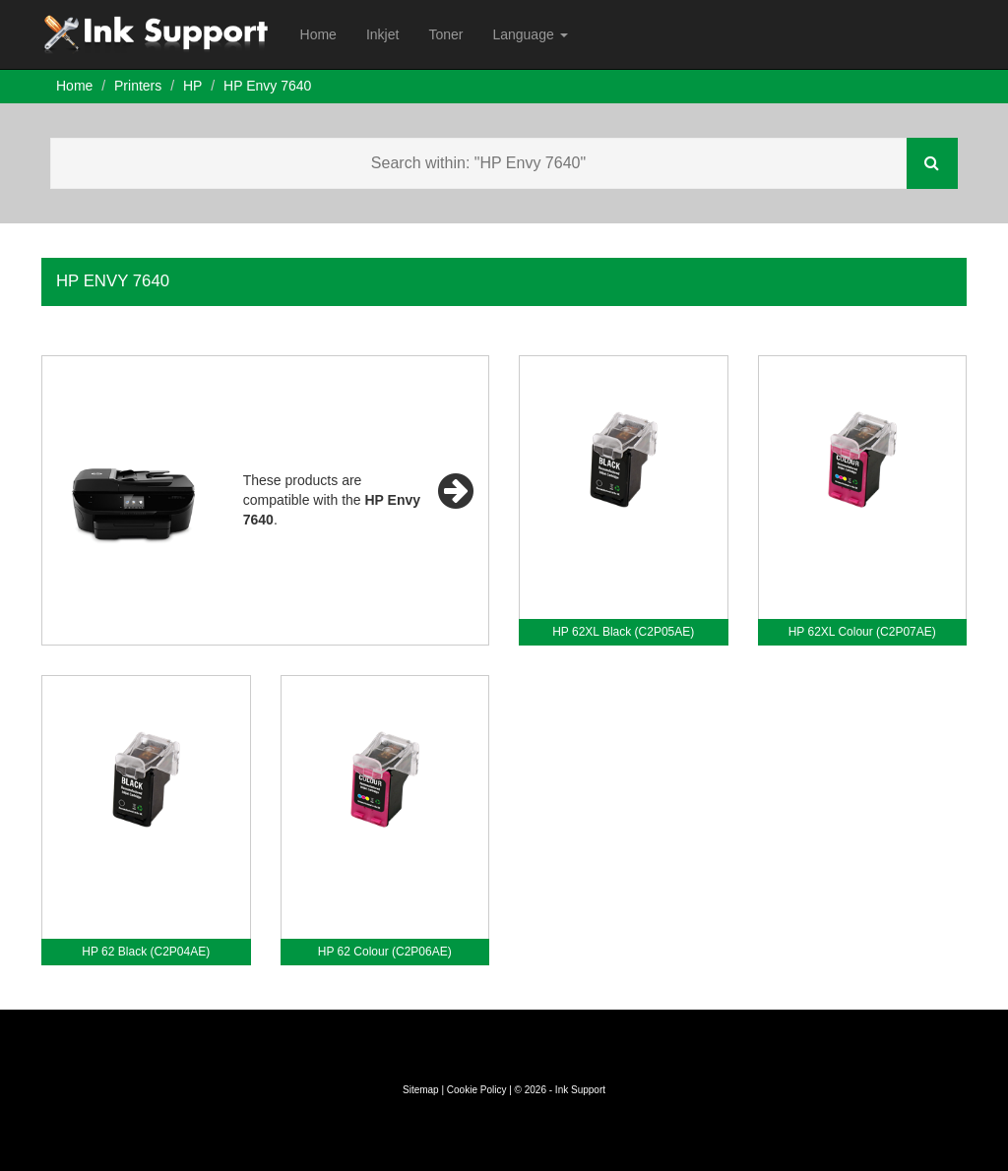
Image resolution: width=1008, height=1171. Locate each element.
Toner (445, 34)
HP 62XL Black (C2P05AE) (623, 632)
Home (318, 34)
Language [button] (529, 34)
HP (192, 85)
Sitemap (421, 1089)
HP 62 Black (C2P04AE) (146, 951)
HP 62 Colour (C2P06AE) (385, 951)
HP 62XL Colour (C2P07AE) (862, 632)
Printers (137, 85)
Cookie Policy (477, 1089)
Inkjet (382, 34)
